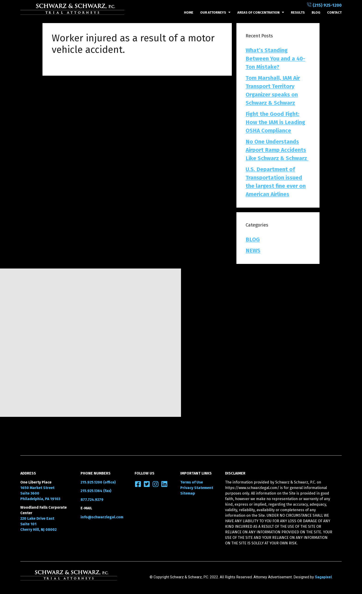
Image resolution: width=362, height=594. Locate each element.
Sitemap (187, 493)
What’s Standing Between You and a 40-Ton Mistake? (275, 58)
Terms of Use (191, 482)
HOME (188, 12)
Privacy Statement (196, 488)
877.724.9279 (92, 499)
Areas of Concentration (260, 12)
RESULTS (298, 12)
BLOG (316, 12)
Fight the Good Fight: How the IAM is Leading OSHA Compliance (275, 122)
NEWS (253, 250)
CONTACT (334, 12)
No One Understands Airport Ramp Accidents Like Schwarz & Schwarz (277, 149)
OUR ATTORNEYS (215, 12)
